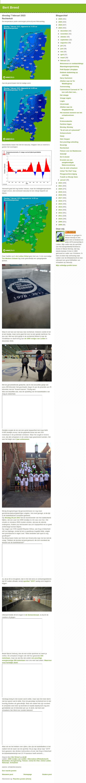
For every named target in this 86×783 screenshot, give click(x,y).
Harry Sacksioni (66, 78)
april (62, 55)
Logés (62, 101)
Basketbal (6, 761)
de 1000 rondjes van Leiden (34, 339)
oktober (63, 37)
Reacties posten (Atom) (22, 779)
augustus (64, 43)
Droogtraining (16, 761)
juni (62, 49)
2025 (60, 22)
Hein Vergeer (65, 139)
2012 (60, 213)
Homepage (27, 774)
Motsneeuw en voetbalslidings (71, 63)
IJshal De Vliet (34, 761)
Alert (62, 118)
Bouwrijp (63, 145)
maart (62, 58)
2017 (60, 198)
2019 (60, 192)
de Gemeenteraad (32, 615)
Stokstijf (63, 154)
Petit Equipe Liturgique (69, 69)
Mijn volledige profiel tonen (66, 265)
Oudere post (47, 774)
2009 (60, 222)
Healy (62, 136)
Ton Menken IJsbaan (10, 258)
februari (63, 60)
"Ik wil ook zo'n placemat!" (70, 130)
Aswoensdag (65, 87)
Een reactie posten (9, 771)
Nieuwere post (7, 774)
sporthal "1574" (29, 581)
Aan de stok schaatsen (68, 168)
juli (61, 46)
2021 (60, 186)
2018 (60, 195)
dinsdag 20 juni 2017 (12, 518)
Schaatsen (14, 763)
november (64, 34)
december (64, 31)
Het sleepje (64, 95)
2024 (60, 25)
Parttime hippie (66, 124)
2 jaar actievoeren (22, 439)
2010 (60, 219)
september (64, 40)
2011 (60, 216)
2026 (60, 19)
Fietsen (25, 761)
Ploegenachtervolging (68, 174)
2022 (60, 183)
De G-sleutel (64, 157)
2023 (60, 28)
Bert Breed (10, 7)
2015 (60, 204)
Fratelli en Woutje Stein (69, 177)
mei (62, 52)
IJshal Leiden (46, 761)
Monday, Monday (66, 127)
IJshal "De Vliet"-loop (68, 171)
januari (63, 180)
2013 (60, 210)
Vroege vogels (65, 98)
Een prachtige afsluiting (69, 142)
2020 (60, 189)
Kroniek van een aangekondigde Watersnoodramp (67, 162)
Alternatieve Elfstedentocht (37, 759)
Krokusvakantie (66, 121)
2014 (60, 207)
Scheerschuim (65, 133)
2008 (60, 225)
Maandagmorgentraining (69, 66)
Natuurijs (5, 763)
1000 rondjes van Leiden (17, 759)
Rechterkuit (64, 148)
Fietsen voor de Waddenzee (70, 151)
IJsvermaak (64, 104)
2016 (60, 201)
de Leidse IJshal (22, 256)
